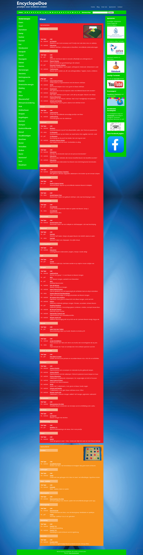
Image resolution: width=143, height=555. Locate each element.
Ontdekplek (53, 207)
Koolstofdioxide (25, 128)
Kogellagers (23, 117)
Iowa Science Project (56, 81)
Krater (21, 143)
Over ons (104, 7)
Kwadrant (22, 165)
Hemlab (52, 234)
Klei (20, 92)
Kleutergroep (54, 510)
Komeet (22, 121)
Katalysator (23, 48)
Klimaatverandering (27, 103)
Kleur (21, 95)
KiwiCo (52, 301)
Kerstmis (22, 73)
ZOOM (52, 261)
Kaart (21, 26)
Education (53, 45)
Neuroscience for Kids (57, 404)
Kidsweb (52, 487)
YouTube (117, 78)
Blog (98, 7)
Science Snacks (54, 368)
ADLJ (51, 277)
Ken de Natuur (54, 285)
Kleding (22, 88)
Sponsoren (112, 7)
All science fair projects (57, 297)
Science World (54, 372)
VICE (51, 345)
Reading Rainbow (55, 305)
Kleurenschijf (24, 99)
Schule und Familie (56, 101)
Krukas (21, 150)
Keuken (22, 81)
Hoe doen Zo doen (55, 356)
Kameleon (23, 30)
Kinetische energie (26, 84)
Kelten (21, 62)
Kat (20, 44)
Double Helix (54, 542)
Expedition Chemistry (114, 94)
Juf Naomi (53, 41)
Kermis (21, 66)
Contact (120, 7)
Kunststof (23, 157)
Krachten (22, 139)
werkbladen (110, 115)
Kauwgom (23, 59)
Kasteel (22, 41)
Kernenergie (23, 70)
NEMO (52, 439)
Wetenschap (86, 12)
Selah (51, 475)
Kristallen (22, 146)
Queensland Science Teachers (59, 172)
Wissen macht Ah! (55, 392)
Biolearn (52, 128)
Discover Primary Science (58, 65)
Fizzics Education (55, 97)
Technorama (54, 69)
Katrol (21, 55)
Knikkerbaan (24, 110)
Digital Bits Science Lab (57, 313)
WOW (51, 85)
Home (93, 7)
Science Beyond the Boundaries (60, 293)
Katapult (22, 52)
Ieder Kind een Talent (57, 329)
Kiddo (52, 514)
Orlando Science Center (57, 140)
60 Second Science (55, 309)
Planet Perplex (54, 61)
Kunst (21, 154)
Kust (20, 161)
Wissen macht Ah (55, 317)
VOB (51, 57)
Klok (20, 106)
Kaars (21, 22)
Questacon (53, 89)
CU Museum (53, 132)
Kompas (22, 125)
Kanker (21, 37)
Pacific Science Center (57, 183)
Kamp (21, 33)
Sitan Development (74, 553)
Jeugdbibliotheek (55, 464)
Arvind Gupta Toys (56, 195)
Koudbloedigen (25, 136)
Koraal (21, 132)
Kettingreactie (24, 77)
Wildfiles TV (53, 427)
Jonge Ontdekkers (55, 341)
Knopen (22, 114)
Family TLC (53, 526)
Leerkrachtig (54, 112)
